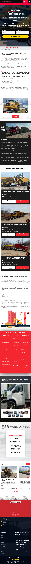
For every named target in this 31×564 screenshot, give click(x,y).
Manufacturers (3, 548)
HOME (2, 535)
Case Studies (3, 546)
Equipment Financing (15, 512)
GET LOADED (15, 116)
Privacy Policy (10, 562)
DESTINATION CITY (19, 30)
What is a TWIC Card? (4, 549)
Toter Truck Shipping (25, 359)
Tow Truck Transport (25, 362)
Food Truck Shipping (6, 364)
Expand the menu (29, 1)
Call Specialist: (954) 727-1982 (9, 201)
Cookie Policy (16, 562)
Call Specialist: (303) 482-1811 (9, 234)
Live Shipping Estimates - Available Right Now (15, 3)
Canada (2, 551)
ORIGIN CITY (4, 30)
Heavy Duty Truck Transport (16, 47)
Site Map (21, 562)
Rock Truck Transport (25, 339)
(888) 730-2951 (25, 1)
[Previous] (2, 443)
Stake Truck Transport (25, 349)
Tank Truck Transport (25, 357)
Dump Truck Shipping (6, 361)
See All (28, 464)
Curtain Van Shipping (6, 349)
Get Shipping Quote (15, 36)
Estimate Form (3, 544)
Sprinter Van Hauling (25, 346)
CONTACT (2, 542)
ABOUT (2, 537)
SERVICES (2, 540)
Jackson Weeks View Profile (22, 234)
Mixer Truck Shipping (15, 354)
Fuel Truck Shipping (15, 342)
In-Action (7, 47)
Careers (2, 553)
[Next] (28, 443)
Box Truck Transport (6, 339)
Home (2, 47)
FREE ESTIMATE (15, 559)
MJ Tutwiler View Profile (22, 201)
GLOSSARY (2, 539)
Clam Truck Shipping (6, 346)
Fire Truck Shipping (15, 335)
